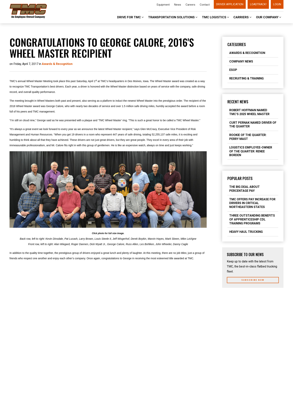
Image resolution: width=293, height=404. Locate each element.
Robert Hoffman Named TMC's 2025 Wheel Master (249, 112)
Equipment (163, 4)
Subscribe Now (252, 280)
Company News (241, 61)
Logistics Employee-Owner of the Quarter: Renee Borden (250, 151)
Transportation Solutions (173, 17)
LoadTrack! (258, 4)
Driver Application (229, 4)
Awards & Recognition (247, 53)
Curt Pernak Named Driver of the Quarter (252, 124)
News (177, 4)
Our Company (268, 17)
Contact (205, 4)
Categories (236, 44)
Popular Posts (239, 178)
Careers (190, 4)
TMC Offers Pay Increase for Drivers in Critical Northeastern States (252, 203)
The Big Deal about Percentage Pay (244, 188)
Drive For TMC (130, 17)
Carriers (242, 17)
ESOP (233, 70)
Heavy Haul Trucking (246, 232)
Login (277, 4)
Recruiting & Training (246, 78)
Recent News (237, 101)
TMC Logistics (215, 17)
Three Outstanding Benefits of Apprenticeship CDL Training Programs (252, 219)
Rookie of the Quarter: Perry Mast (247, 137)
